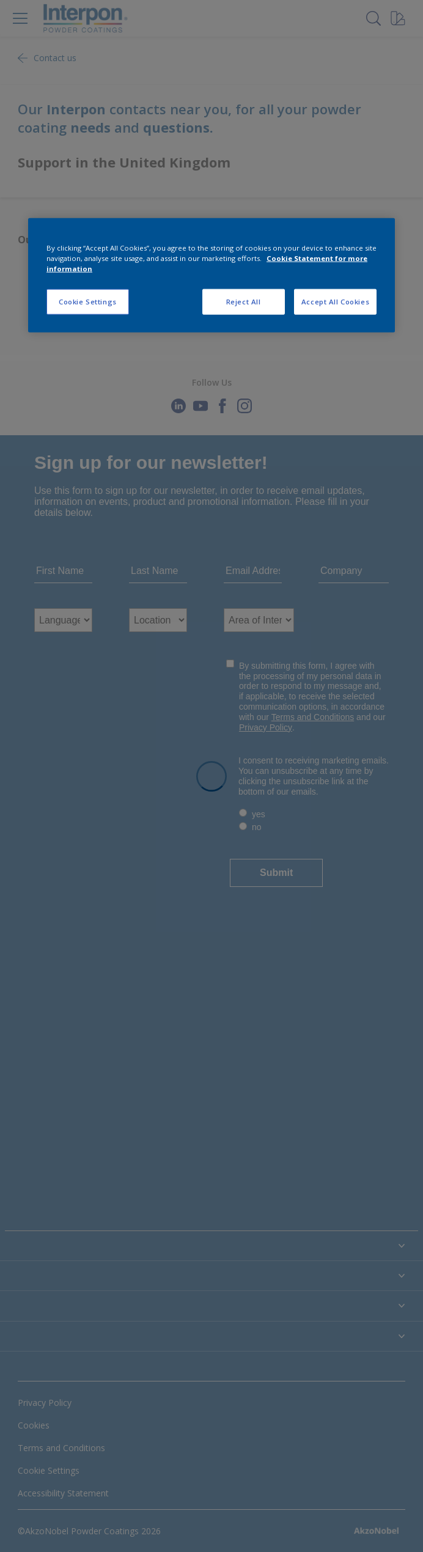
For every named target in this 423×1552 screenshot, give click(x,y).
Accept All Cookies (335, 301)
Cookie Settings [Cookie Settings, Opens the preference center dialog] (88, 301)
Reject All (243, 301)
